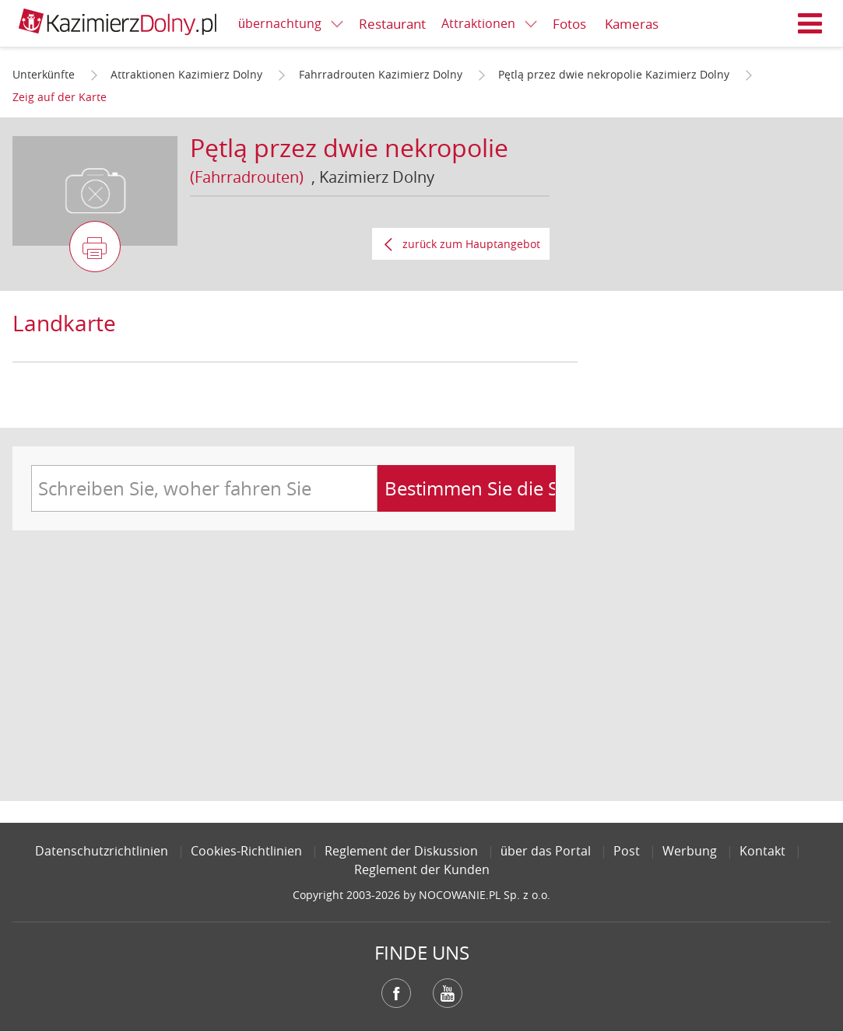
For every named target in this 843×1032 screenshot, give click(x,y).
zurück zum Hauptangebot (471, 243)
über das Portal (546, 850)
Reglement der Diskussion (401, 850)
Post (626, 850)
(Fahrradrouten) (247, 176)
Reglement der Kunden (422, 869)
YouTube (447, 993)
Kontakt (762, 850)
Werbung (689, 850)
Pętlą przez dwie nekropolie (349, 147)
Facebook (396, 993)
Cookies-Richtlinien (246, 850)
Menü (810, 23)
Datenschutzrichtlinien (101, 850)
